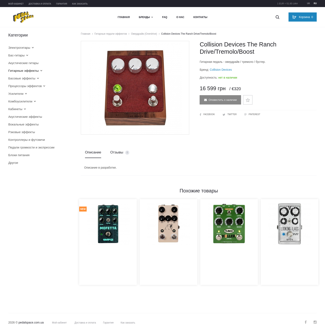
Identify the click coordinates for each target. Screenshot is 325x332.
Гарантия (61, 4)
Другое (13, 162)
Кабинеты (15, 109)
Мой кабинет (16, 4)
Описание (93, 152)
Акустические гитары (23, 63)
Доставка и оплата (40, 4)
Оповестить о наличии (220, 99)
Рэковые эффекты (21, 132)
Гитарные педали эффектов (111, 33)
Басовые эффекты (21, 78)
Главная (124, 17)
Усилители (15, 93)
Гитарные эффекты (23, 70)
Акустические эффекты (25, 116)
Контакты (200, 17)
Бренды (144, 17)
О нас (180, 17)
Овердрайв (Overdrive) (144, 33)
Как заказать (80, 4)
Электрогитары (19, 47)
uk (308, 3)
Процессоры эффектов (25, 86)
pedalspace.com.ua (31, 322)
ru (315, 3)
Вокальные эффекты (23, 124)
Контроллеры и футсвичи (26, 139)
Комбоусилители (20, 101)
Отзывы (119, 152)
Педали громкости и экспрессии (31, 147)
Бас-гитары (16, 55)
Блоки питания (18, 155)
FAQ (164, 17)
